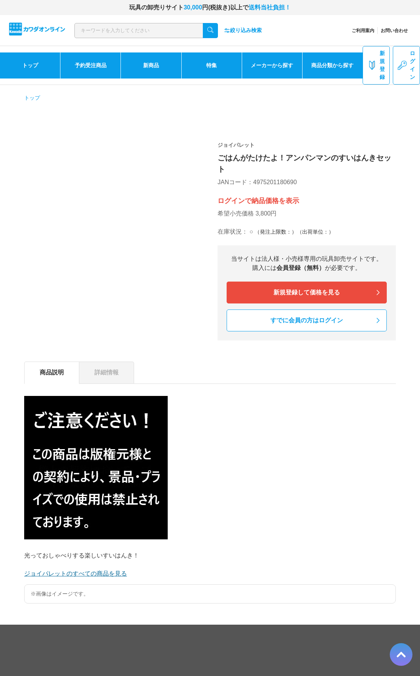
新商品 (151, 65)
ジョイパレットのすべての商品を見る (75, 573)
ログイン (406, 65)
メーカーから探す (272, 65)
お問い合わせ (394, 30)
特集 (211, 65)
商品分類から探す (332, 65)
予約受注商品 (91, 65)
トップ (30, 65)
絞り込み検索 (243, 30)
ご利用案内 (363, 30)
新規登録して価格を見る (306, 292)
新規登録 (376, 65)
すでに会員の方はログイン (306, 320)
